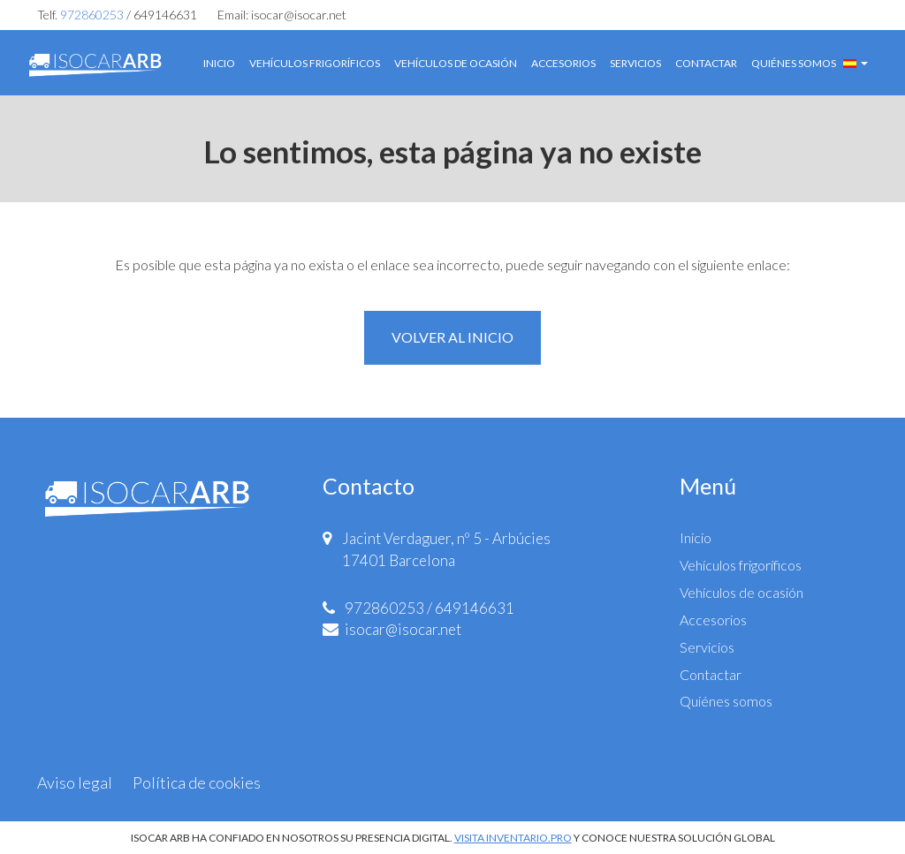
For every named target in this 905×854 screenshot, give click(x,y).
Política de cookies (197, 782)
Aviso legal (74, 782)
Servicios (635, 63)
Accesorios (563, 63)
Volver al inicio (452, 337)
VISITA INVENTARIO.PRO (513, 837)
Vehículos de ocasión (455, 63)
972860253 (92, 14)
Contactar (706, 63)
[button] (855, 62)
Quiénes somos (793, 63)
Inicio (219, 63)
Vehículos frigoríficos (314, 63)
